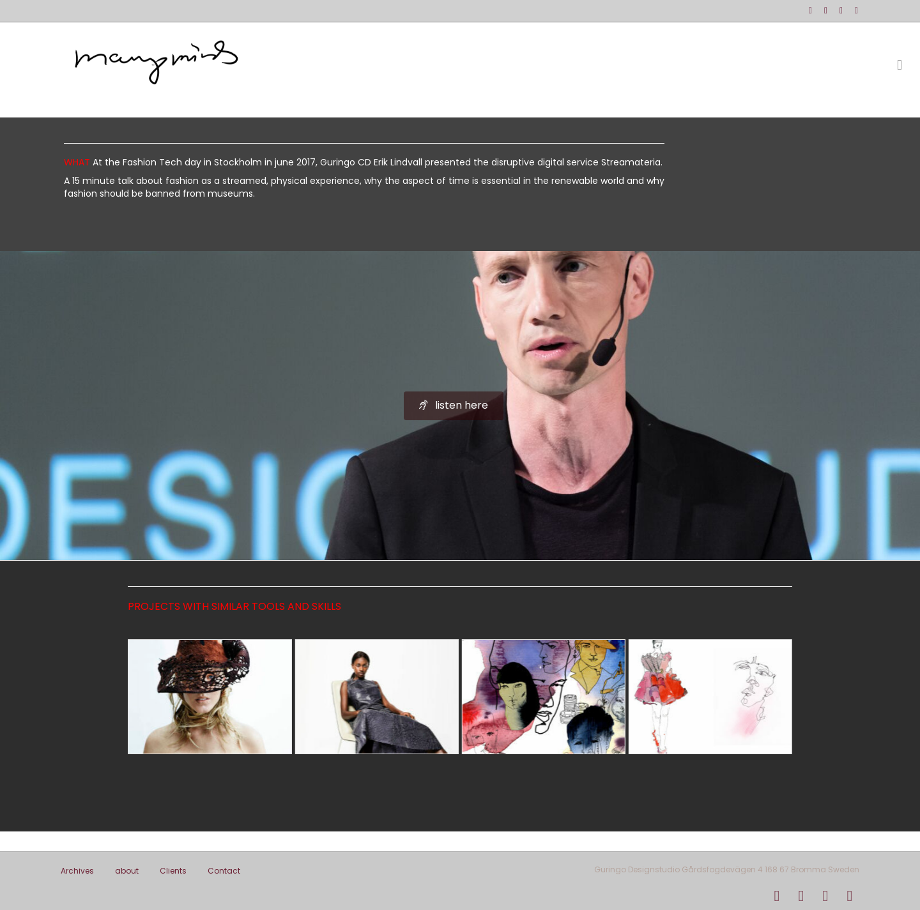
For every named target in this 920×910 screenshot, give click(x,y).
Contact (224, 870)
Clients (173, 870)
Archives (77, 870)
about (127, 870)
